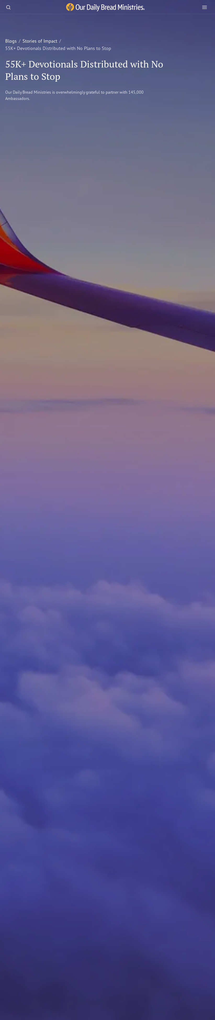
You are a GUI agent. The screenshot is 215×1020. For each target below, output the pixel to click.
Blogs (11, 41)
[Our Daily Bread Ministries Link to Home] (105, 7)
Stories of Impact (39, 41)
